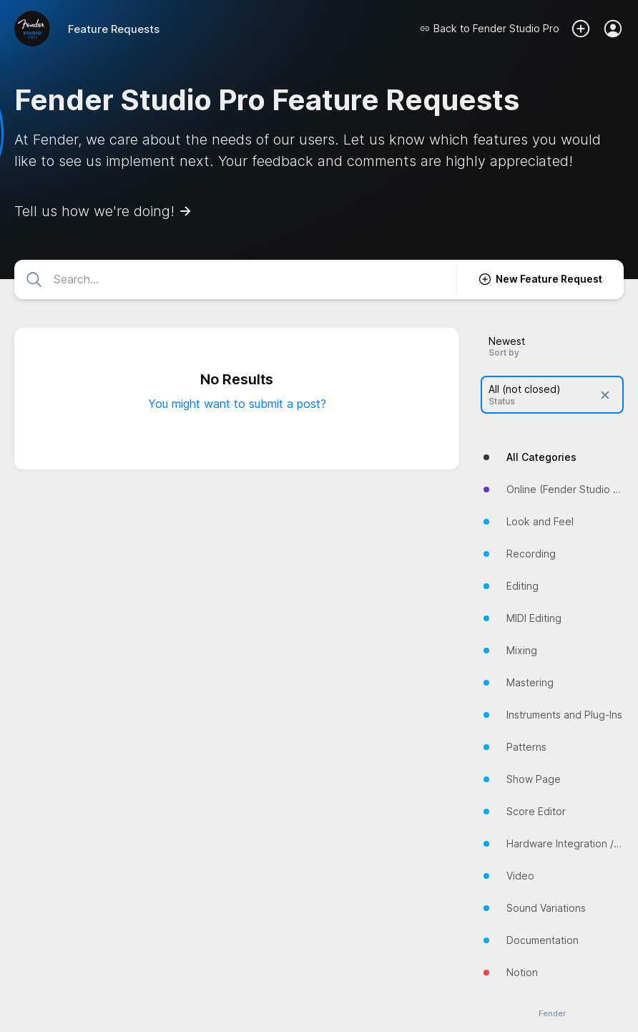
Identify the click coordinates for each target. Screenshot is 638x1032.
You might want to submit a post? (237, 403)
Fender (552, 1014)
